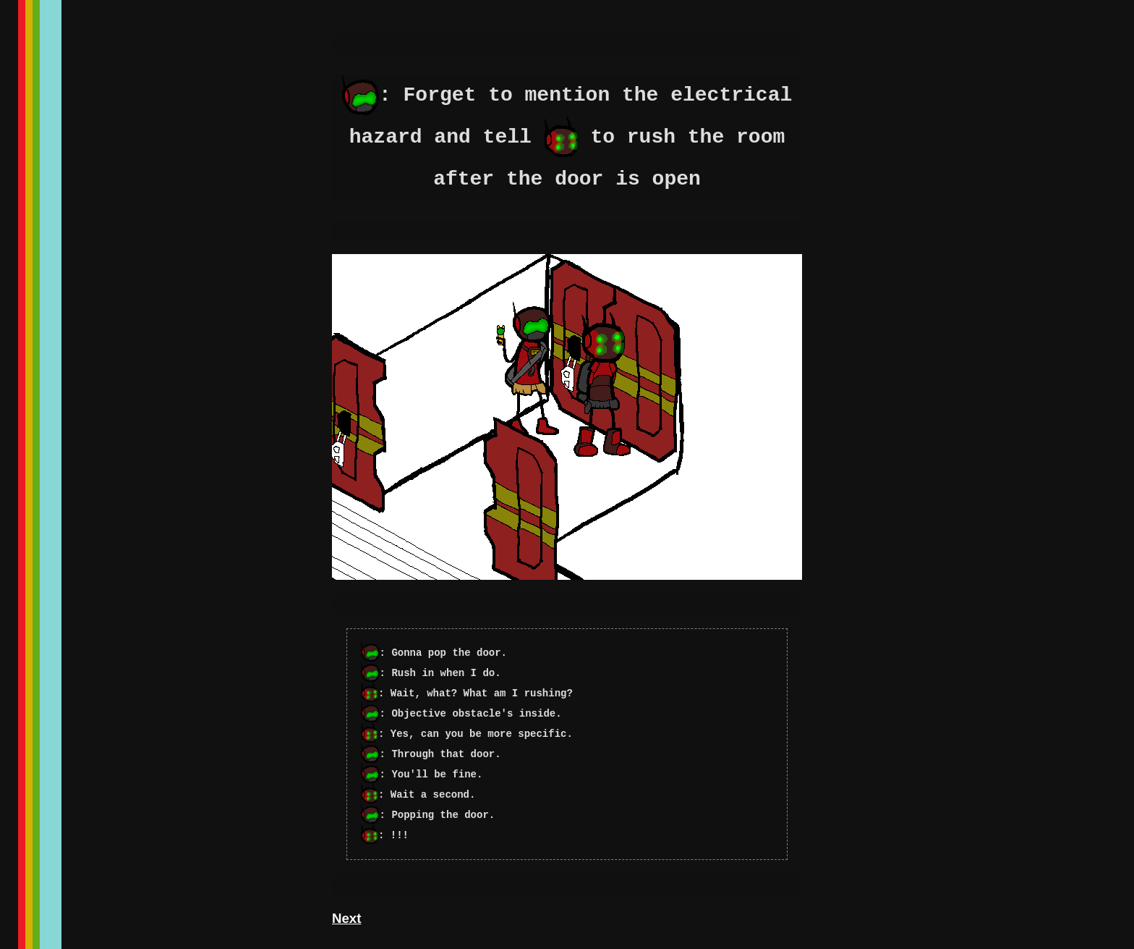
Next (346, 918)
